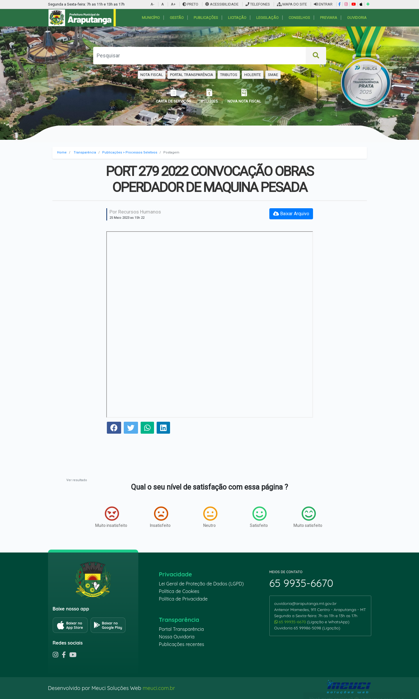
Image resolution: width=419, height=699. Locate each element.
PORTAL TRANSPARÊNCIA (191, 75)
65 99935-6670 (290, 621)
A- (152, 4)
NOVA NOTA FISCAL (244, 96)
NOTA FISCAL (151, 75)
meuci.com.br (159, 688)
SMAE (273, 75)
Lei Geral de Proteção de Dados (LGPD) (201, 584)
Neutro (210, 517)
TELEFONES (257, 4)
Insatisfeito (160, 517)
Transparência (85, 152)
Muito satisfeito (308, 517)
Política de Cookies (179, 591)
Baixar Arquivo (291, 213)
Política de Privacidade (183, 599)
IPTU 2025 (209, 96)
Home (62, 152)
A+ (173, 4)
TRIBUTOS (228, 75)
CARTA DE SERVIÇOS (173, 96)
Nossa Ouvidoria (177, 637)
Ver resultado (76, 480)
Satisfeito (259, 517)
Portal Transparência (181, 629)
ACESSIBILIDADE (222, 4)
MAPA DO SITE (292, 4)
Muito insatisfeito (111, 517)
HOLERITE (252, 75)
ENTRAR (323, 4)
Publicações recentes (181, 644)
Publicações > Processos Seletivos (129, 152)
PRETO (190, 4)
